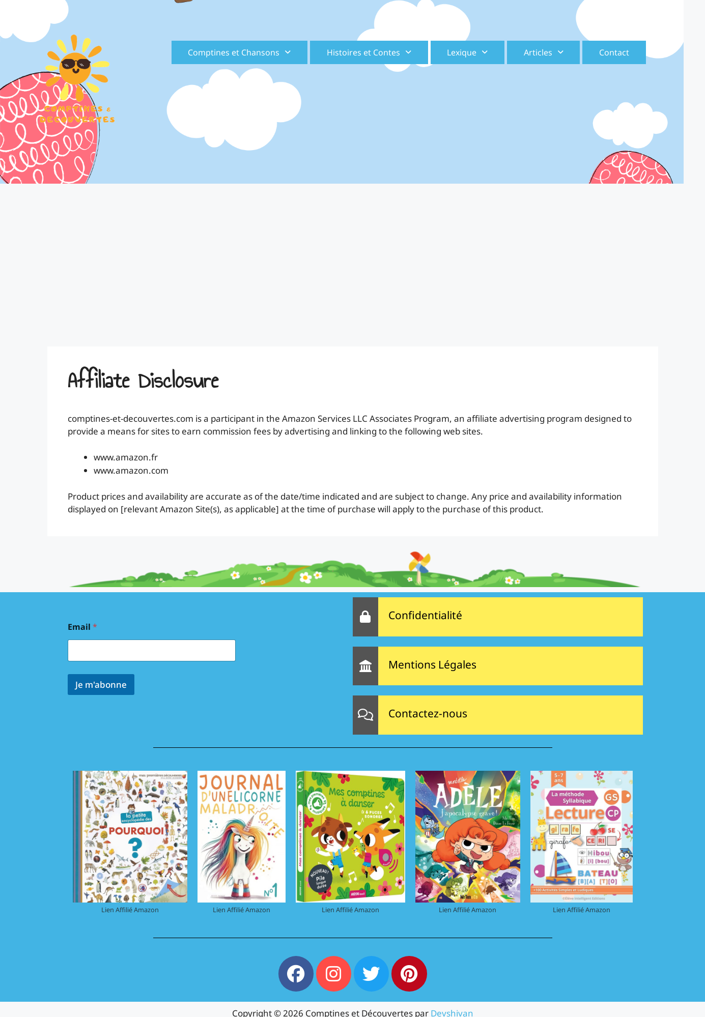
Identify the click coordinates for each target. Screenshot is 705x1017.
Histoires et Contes (369, 52)
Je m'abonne (101, 684)
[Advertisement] (352, 260)
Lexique (467, 52)
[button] (239, 52)
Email (82, 627)
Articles (543, 52)
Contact (614, 52)
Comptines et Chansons (239, 52)
